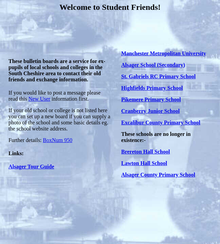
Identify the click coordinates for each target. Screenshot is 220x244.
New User (39, 99)
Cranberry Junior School (150, 111)
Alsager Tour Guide (31, 166)
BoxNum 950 (57, 140)
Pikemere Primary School (151, 99)
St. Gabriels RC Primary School (158, 76)
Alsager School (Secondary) (153, 65)
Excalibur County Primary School (160, 122)
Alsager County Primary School (158, 175)
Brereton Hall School (145, 152)
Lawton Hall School (144, 163)
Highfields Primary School (152, 88)
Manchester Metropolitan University (163, 53)
